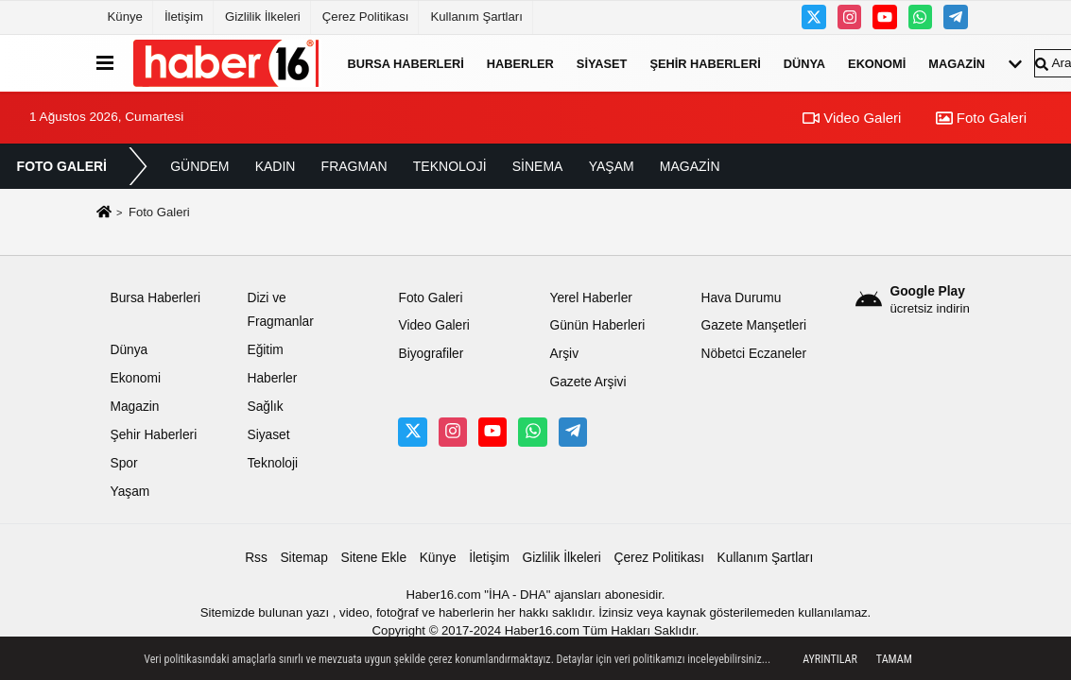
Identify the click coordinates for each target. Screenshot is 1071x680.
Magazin (956, 63)
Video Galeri (852, 118)
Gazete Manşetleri (753, 325)
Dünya (804, 63)
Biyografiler (430, 354)
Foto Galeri (981, 118)
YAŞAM (611, 166)
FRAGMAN (354, 166)
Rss (256, 558)
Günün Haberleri (597, 325)
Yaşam (130, 491)
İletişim (183, 16)
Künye (125, 16)
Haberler (520, 63)
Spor (124, 463)
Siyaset (602, 63)
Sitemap (303, 558)
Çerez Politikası (365, 16)
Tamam (894, 659)
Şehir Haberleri (704, 63)
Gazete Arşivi (587, 382)
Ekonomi (877, 63)
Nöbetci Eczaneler (753, 354)
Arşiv (564, 354)
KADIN (275, 166)
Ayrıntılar (830, 659)
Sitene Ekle (373, 558)
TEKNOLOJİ (450, 166)
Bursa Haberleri (406, 63)
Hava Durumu (740, 298)
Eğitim (265, 350)
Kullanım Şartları (476, 16)
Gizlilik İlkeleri (263, 16)
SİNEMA (537, 166)
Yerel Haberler (590, 298)
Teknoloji (272, 463)
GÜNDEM (199, 166)
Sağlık (265, 407)
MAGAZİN (690, 166)
